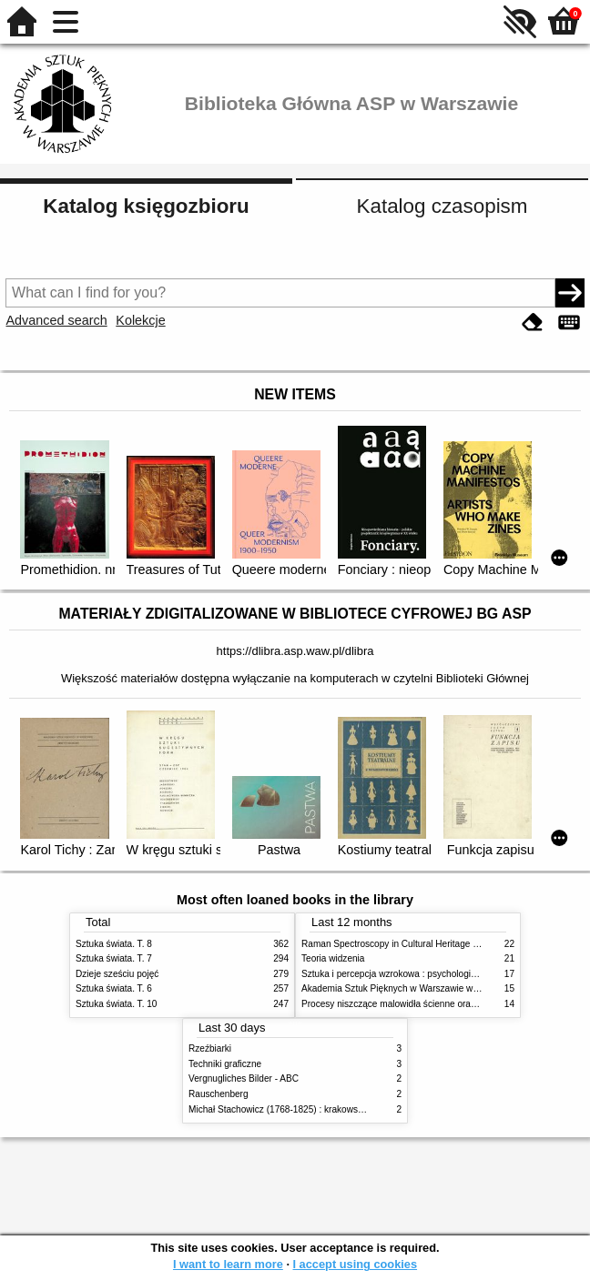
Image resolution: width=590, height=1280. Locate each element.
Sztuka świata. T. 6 (114, 988)
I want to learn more (228, 1264)
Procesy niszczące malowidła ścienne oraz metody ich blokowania (436, 1004)
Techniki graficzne (224, 1064)
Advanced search (56, 320)
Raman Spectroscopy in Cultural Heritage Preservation (412, 944)
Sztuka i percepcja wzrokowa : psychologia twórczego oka (419, 974)
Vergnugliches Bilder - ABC (243, 1078)
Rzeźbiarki (209, 1048)
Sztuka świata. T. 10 (116, 1004)
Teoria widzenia (332, 958)
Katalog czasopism (442, 206)
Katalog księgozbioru (146, 206)
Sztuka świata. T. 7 (114, 958)
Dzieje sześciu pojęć (117, 974)
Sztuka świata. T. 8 (114, 944)
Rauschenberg (218, 1094)
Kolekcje (140, 320)
